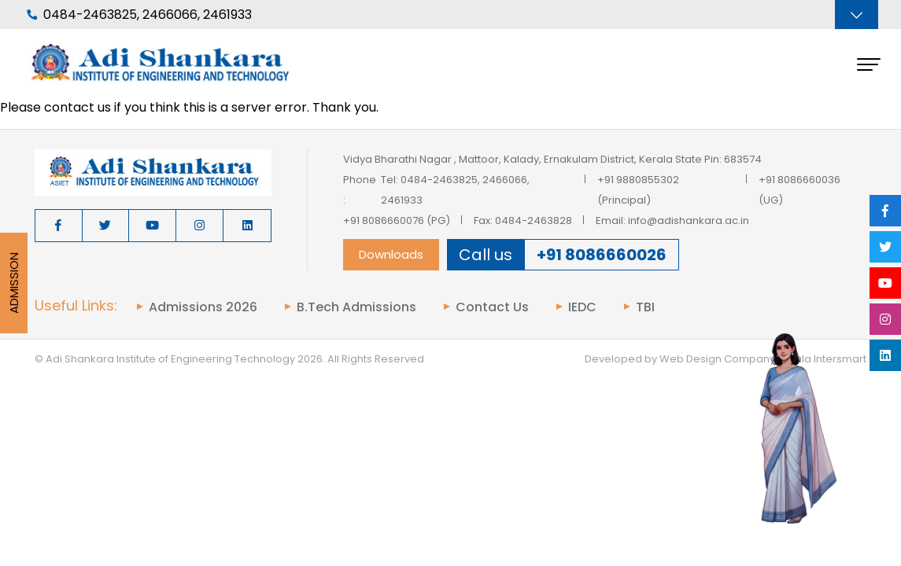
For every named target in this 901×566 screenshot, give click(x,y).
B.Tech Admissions (356, 307)
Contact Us (492, 307)
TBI (645, 307)
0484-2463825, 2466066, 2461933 (139, 15)
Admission (14, 283)
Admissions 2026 (203, 307)
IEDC (582, 307)
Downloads (391, 254)
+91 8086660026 (602, 255)
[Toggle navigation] (856, 14)
